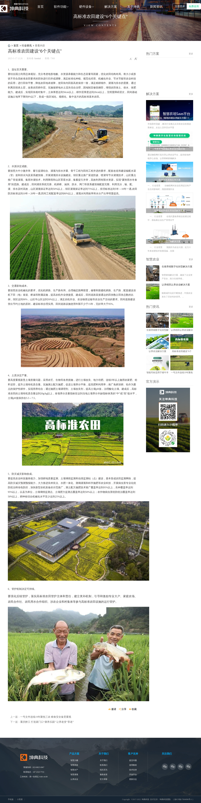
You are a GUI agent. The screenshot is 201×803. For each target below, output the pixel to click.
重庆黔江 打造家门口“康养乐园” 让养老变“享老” (47, 722)
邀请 (113, 709)
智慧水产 (74, 770)
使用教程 (133, 765)
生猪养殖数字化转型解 (157, 330)
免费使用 (194, 6)
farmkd (37, 58)
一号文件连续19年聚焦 (182, 372)
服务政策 (103, 774)
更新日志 (133, 779)
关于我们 (103, 760)
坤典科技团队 (165, 799)
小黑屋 (20, 799)
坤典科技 (9, 45)
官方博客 (103, 779)
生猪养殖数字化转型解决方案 (177, 266)
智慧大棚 (74, 760)
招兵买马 (103, 770)
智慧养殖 (74, 765)
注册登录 (180, 6)
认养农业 (74, 779)
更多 (191, 54)
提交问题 (133, 760)
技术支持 (133, 770)
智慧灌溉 (74, 774)
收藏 (134, 709)
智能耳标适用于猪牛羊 (157, 372)
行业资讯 (27, 45)
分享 (123, 709)
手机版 (11, 799)
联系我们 (103, 765)
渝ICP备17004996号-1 (183, 799)
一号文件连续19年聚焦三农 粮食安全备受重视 (45, 717)
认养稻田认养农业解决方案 (176, 284)
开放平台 (133, 774)
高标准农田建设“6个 (182, 351)
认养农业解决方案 (157, 351)
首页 (16, 45)
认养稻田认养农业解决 (182, 330)
